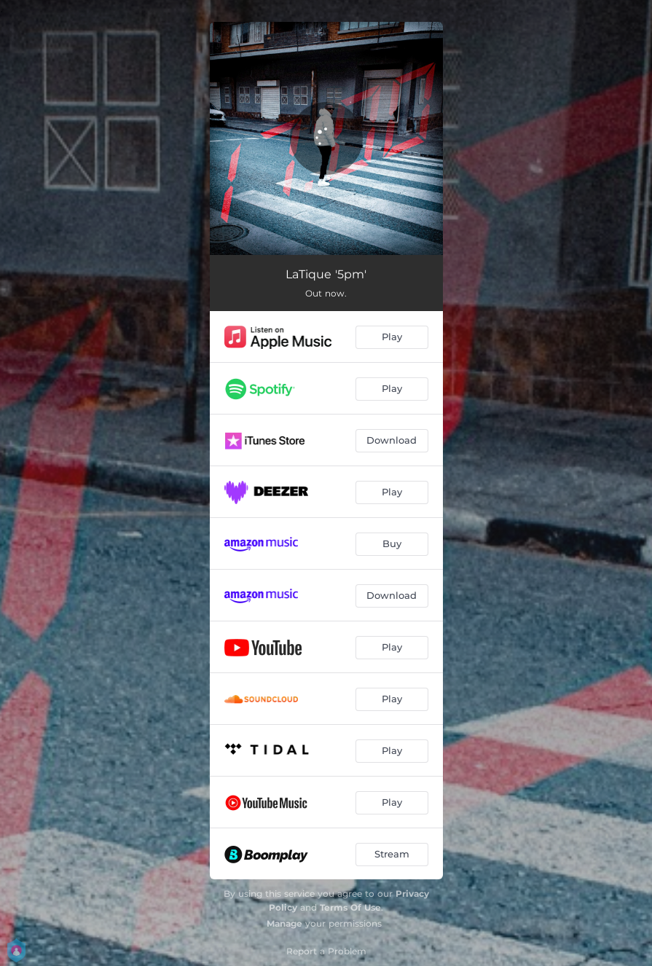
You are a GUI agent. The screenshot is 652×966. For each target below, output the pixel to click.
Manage (284, 923)
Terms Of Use (350, 907)
